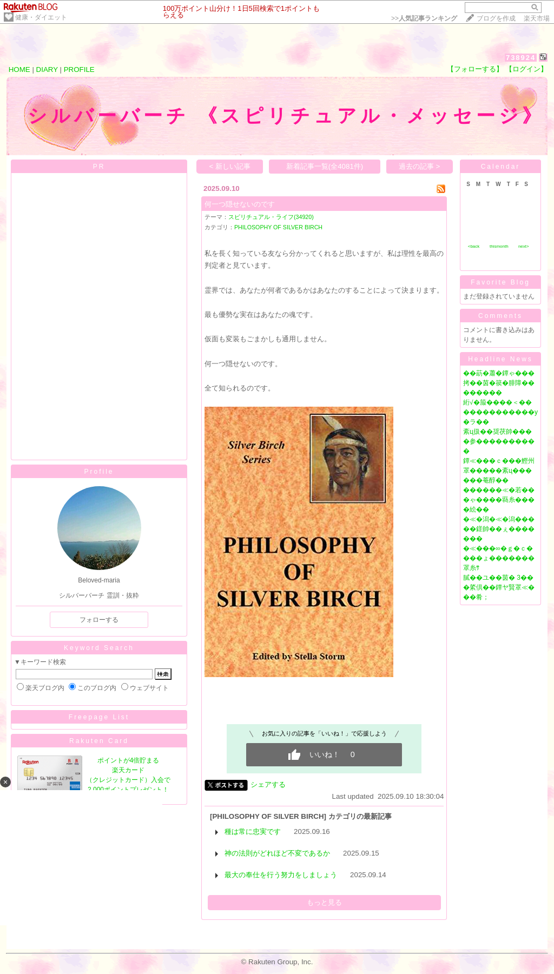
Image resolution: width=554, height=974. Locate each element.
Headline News (500, 359)
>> (424, 18)
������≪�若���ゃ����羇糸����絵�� (499, 499)
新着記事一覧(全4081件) (325, 166)
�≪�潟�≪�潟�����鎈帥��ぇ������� (499, 528)
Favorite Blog (500, 282)
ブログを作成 (496, 18)
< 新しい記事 (230, 166)
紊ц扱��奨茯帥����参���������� (499, 441)
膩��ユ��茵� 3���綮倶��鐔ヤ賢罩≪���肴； (499, 587)
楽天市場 (537, 18)
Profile (99, 471)
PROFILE (79, 69)
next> (523, 246)
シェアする (268, 784)
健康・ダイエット (41, 17)
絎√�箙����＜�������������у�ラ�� (500, 412)
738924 (521, 58)
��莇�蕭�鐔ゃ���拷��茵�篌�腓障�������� (499, 382)
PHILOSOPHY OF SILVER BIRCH (278, 227)
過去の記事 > (419, 166)
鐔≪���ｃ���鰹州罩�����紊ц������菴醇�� (499, 470)
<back (474, 246)
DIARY (47, 69)
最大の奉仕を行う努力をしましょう (281, 875)
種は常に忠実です (253, 831)
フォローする (99, 620)
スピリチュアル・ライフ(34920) (271, 217)
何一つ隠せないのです (240, 204)
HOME (19, 69)
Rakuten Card (99, 741)
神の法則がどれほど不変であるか (277, 853)
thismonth (499, 246)
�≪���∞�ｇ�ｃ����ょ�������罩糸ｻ (499, 558)
